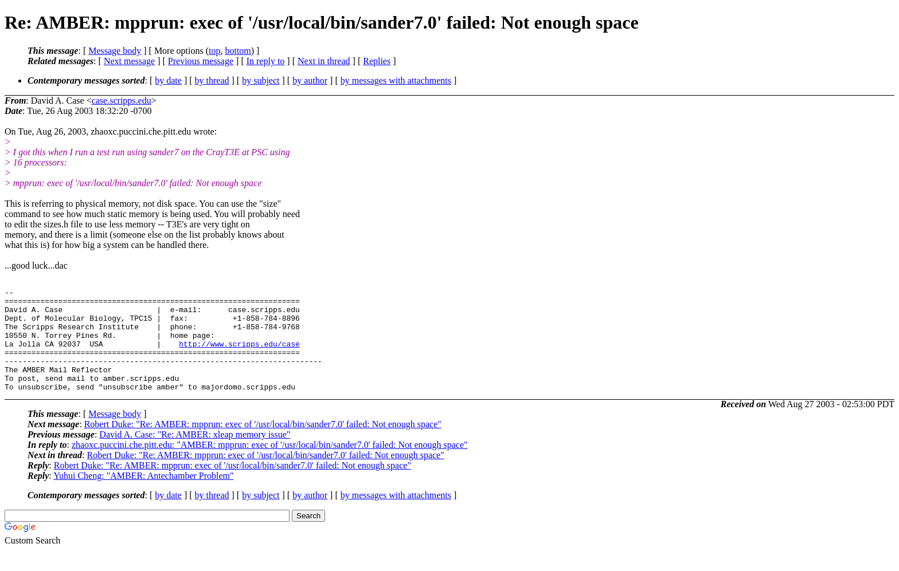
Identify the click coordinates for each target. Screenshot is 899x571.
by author (309, 80)
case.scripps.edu (121, 100)
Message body (114, 51)
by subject (260, 80)
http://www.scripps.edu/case (239, 356)
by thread (212, 80)
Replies (376, 61)
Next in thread (324, 61)
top (214, 51)
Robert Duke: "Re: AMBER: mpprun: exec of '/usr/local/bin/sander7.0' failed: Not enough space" (262, 445)
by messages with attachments (396, 80)
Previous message (200, 61)
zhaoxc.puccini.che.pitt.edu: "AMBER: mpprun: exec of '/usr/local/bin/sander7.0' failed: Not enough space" (270, 465)
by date (168, 80)
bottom (238, 51)
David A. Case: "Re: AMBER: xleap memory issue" (194, 455)
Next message (129, 61)
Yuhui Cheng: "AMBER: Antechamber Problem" (143, 496)
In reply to (266, 61)
